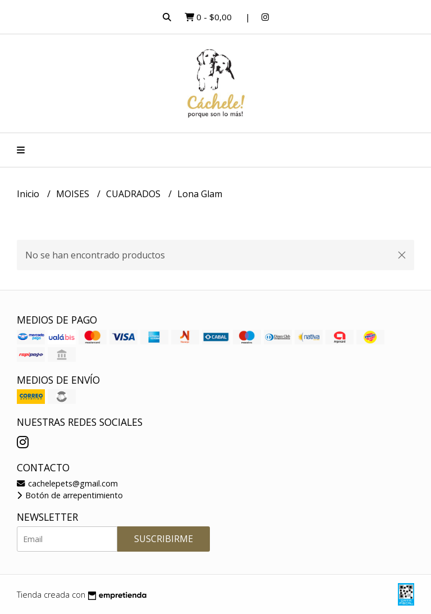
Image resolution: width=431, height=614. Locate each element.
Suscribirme (163, 539)
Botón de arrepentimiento (70, 495)
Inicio (29, 194)
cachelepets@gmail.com (67, 483)
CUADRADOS (134, 194)
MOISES (73, 194)
